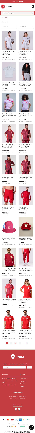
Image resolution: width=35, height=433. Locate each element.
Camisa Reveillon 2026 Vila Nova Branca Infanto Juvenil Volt (8, 84)
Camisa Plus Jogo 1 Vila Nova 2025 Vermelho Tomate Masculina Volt (25, 332)
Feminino (22, 383)
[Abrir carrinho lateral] (32, 7)
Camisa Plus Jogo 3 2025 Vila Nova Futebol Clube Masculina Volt (25, 177)
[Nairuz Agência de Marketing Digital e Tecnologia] (22, 426)
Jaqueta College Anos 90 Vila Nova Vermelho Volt (9, 269)
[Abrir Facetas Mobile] (9, 26)
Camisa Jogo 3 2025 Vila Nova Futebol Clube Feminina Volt (8, 177)
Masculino (23, 381)
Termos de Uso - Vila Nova (9, 384)
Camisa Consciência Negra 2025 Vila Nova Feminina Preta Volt (25, 84)
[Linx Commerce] (11, 426)
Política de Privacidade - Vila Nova (9, 381)
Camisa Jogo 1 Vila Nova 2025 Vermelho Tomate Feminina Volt (25, 301)
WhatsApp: (17, 398)
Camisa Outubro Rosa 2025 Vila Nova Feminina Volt (25, 115)
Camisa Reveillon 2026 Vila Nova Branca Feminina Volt (25, 53)
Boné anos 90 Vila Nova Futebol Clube (8, 239)
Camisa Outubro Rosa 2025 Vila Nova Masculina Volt (9, 115)
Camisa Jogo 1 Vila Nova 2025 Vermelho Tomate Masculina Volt (8, 332)
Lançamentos (23, 378)
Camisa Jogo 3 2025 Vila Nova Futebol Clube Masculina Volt (25, 146)
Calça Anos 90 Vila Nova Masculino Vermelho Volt (25, 269)
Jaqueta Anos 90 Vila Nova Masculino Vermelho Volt (24, 208)
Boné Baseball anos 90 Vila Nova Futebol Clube (25, 239)
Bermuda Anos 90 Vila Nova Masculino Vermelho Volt (8, 208)
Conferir (21, 1)
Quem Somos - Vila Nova (9, 378)
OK (29, 367)
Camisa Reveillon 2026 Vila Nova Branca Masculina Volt (8, 53)
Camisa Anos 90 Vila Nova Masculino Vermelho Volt (9, 300)
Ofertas (22, 386)
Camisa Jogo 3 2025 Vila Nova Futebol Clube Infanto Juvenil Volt (8, 146)
